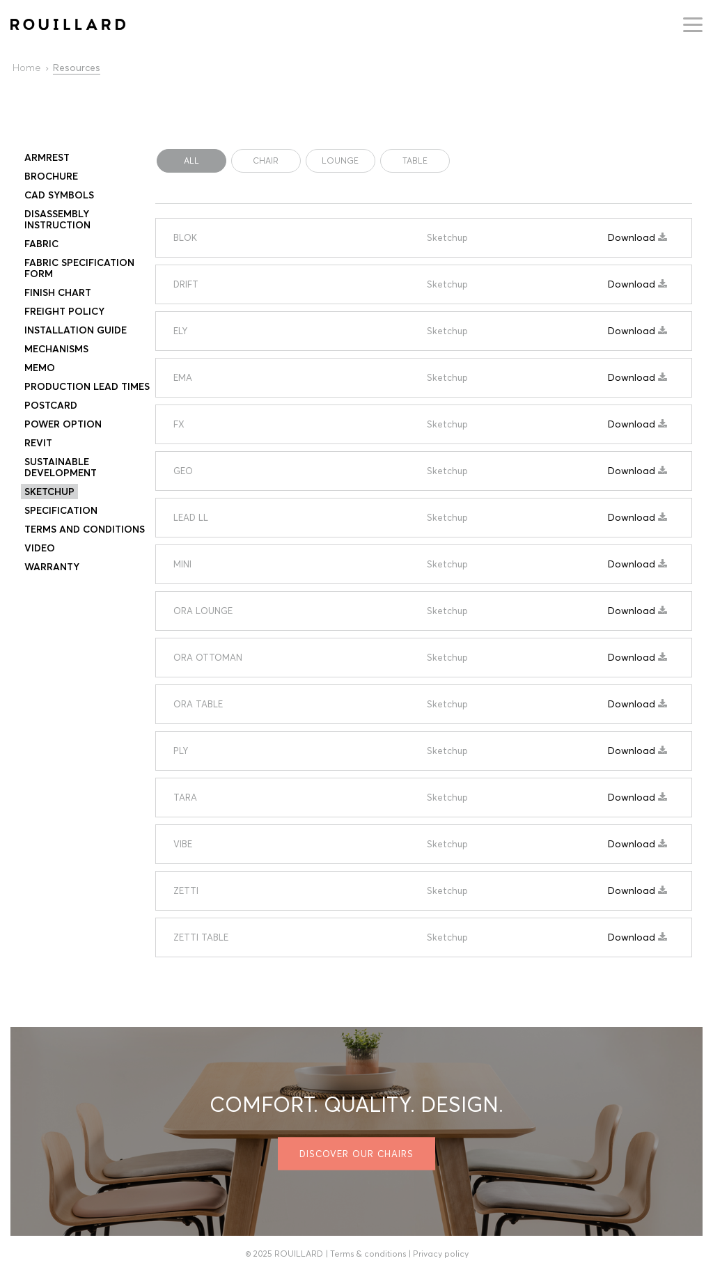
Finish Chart (57, 292)
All (191, 160)
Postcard (50, 405)
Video (39, 548)
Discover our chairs (356, 1153)
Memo (39, 367)
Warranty (51, 566)
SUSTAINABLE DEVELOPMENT (60, 467)
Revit (38, 443)
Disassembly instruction (57, 219)
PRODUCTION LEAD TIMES (87, 386)
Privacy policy (441, 1253)
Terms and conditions (84, 529)
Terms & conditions (368, 1253)
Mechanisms (56, 349)
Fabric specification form (79, 268)
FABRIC (41, 243)
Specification (60, 510)
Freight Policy (64, 311)
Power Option (63, 424)
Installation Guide (75, 330)
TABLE (415, 160)
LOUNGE (340, 160)
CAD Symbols (59, 195)
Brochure (51, 176)
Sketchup (49, 491)
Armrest (47, 157)
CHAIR (266, 160)
